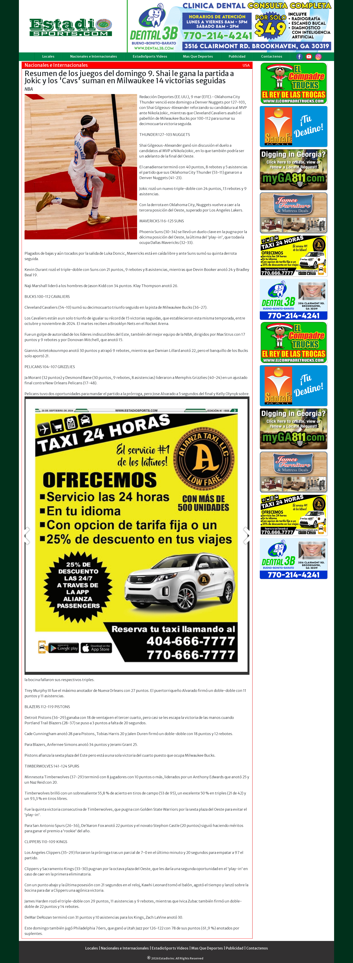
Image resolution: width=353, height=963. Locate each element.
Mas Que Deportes (198, 56)
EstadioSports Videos (150, 56)
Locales (48, 56)
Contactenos (271, 56)
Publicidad (237, 56)
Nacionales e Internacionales (93, 56)
